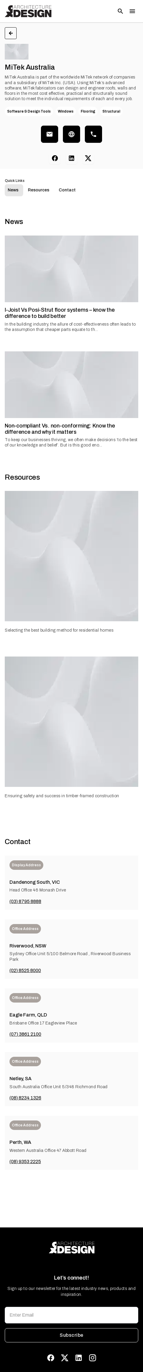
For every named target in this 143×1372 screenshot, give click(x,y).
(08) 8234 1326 (25, 1097)
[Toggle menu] (132, 11)
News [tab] (13, 190)
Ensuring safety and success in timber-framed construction (62, 796)
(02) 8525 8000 (25, 970)
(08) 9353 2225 (25, 1161)
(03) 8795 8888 (25, 901)
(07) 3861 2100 (25, 1034)
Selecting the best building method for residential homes (59, 630)
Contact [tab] (67, 190)
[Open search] (120, 11)
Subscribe (71, 1335)
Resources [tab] (38, 190)
